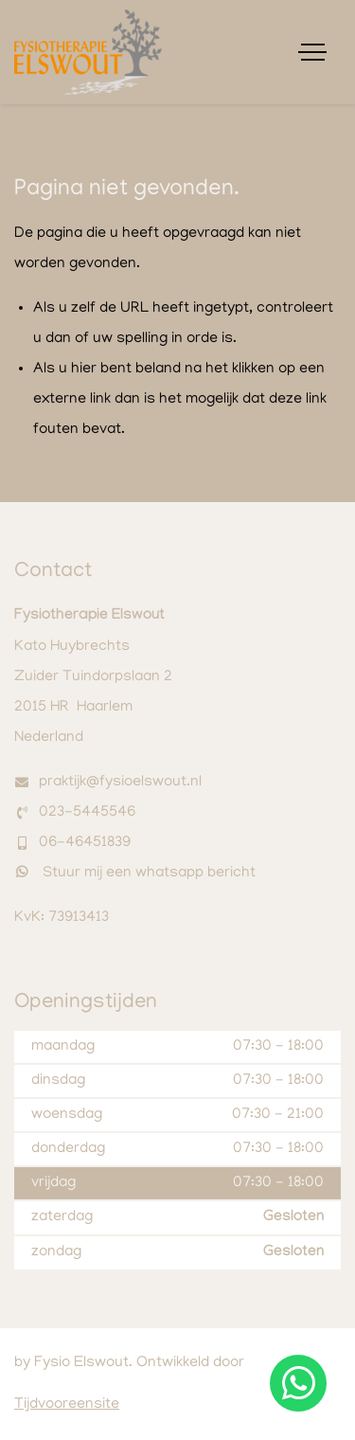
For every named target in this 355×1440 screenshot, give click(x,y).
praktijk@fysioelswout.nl (120, 782)
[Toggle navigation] (312, 52)
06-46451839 (85, 843)
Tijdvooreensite (66, 1404)
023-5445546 (87, 812)
